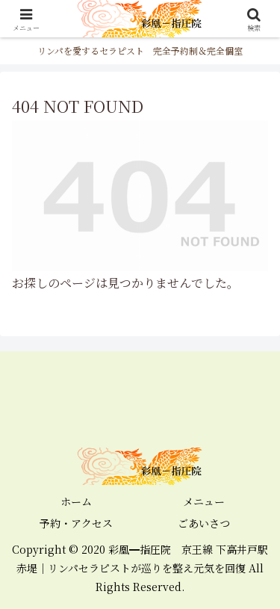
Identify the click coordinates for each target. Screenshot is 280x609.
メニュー (204, 501)
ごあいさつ (204, 523)
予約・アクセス (76, 523)
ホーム (76, 501)
